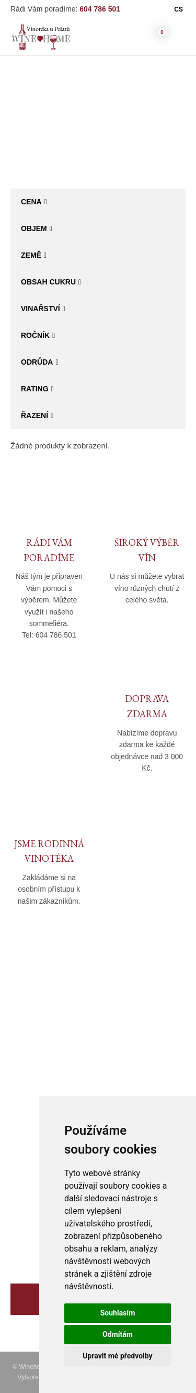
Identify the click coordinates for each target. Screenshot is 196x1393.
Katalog (98, 129)
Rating (35, 389)
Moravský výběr (37, 1166)
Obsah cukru (48, 282)
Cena (31, 202)
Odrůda (37, 362)
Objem (34, 228)
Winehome (55, 129)
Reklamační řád (136, 1061)
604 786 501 (99, 9)
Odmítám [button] (117, 1334)
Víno (18, 1136)
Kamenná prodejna (43, 1046)
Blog (18, 1076)
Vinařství (40, 308)
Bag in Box (141, 129)
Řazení (34, 415)
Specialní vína (35, 1212)
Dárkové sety (33, 1197)
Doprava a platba (138, 1046)
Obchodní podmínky (144, 1031)
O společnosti (34, 1031)
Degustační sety (38, 1227)
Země (31, 255)
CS (178, 9)
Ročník (35, 335)
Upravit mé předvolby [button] (117, 1356)
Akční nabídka (35, 1182)
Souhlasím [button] (117, 1313)
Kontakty (25, 1061)
